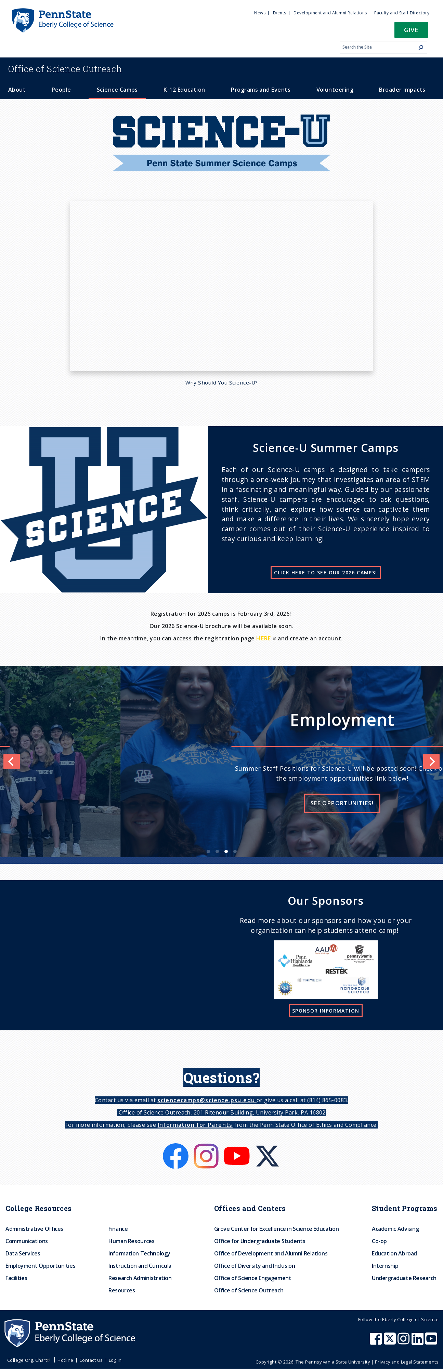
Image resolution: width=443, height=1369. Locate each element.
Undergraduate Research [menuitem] (404, 1278)
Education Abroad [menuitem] (394, 1253)
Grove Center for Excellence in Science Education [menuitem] (276, 1229)
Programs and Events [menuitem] (260, 89)
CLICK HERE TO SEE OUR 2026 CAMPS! (325, 572)
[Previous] (11, 761)
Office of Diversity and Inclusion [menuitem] (254, 1265)
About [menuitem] (17, 89)
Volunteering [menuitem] (335, 89)
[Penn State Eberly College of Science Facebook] (376, 1342)
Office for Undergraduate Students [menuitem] (259, 1241)
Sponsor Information (326, 1010)
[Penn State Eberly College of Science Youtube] (432, 1342)
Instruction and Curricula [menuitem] (139, 1265)
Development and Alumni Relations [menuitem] (330, 13)
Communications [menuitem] (26, 1241)
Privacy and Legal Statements (407, 1362)
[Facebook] (176, 1147)
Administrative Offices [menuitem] (34, 1229)
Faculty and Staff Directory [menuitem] (401, 13)
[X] (267, 1147)
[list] (221, 761)
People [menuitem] (61, 89)
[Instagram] (207, 1147)
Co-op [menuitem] (379, 1241)
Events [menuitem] (279, 13)
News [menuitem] (259, 13)
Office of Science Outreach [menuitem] (249, 1290)
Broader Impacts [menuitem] (402, 89)
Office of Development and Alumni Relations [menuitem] (271, 1253)
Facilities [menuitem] (16, 1278)
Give (411, 29)
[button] (411, 32)
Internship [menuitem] (385, 1265)
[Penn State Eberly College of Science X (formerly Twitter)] (391, 1342)
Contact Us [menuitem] (91, 1360)
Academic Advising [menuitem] (395, 1229)
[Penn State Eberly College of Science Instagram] (404, 1342)
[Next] (431, 761)
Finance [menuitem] (118, 1229)
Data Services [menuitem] (22, 1253)
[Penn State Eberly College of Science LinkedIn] (418, 1342)
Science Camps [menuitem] (117, 89)
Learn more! (141, 803)
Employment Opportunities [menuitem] (40, 1265)
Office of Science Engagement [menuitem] (252, 1278)
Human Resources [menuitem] (131, 1241)
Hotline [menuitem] (65, 1360)
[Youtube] (237, 1147)
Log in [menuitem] (115, 1360)
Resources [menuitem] (121, 1290)
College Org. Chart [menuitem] (29, 1360)
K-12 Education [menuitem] (184, 89)
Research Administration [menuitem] (140, 1278)
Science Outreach (65, 69)
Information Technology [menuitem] (139, 1253)
